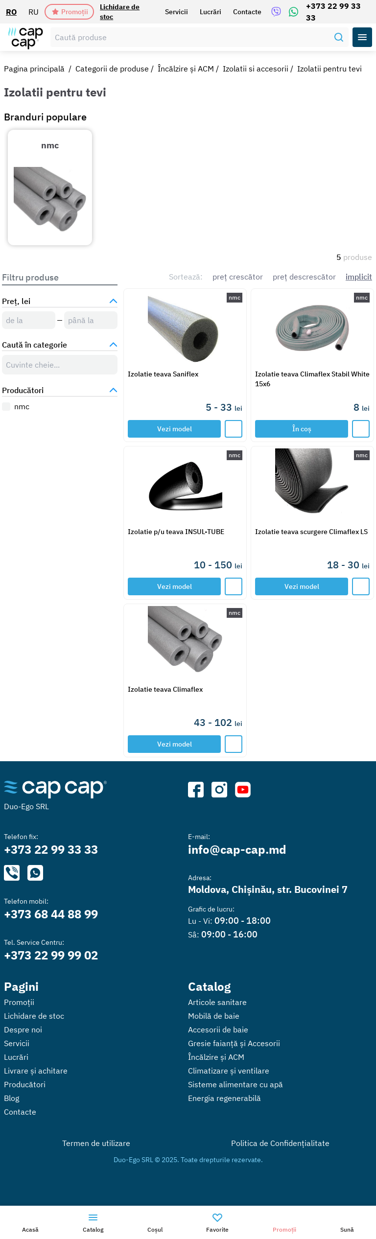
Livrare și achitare (36, 1070)
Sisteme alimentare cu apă (235, 1084)
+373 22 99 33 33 (333, 12)
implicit (359, 276)
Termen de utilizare (96, 1143)
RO (11, 12)
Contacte (247, 11)
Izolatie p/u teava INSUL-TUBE (176, 531)
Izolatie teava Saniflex (163, 374)
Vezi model (174, 428)
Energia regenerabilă (224, 1098)
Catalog (209, 986)
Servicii (176, 11)
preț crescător (237, 276)
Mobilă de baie (213, 1016)
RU (33, 12)
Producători (25, 1084)
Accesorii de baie (218, 1029)
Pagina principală (34, 68)
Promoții (69, 11)
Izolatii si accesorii (255, 68)
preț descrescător (304, 276)
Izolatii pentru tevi (329, 68)
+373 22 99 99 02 (51, 955)
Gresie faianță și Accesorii (234, 1043)
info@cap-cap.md (237, 849)
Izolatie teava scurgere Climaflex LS (311, 531)
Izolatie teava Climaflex (165, 689)
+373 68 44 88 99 (51, 914)
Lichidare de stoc (120, 11)
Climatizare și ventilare (228, 1070)
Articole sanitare (217, 1002)
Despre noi (23, 1029)
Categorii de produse (112, 68)
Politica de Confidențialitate (280, 1143)
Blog (11, 1098)
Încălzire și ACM (186, 68)
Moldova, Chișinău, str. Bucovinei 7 (268, 889)
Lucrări (210, 11)
